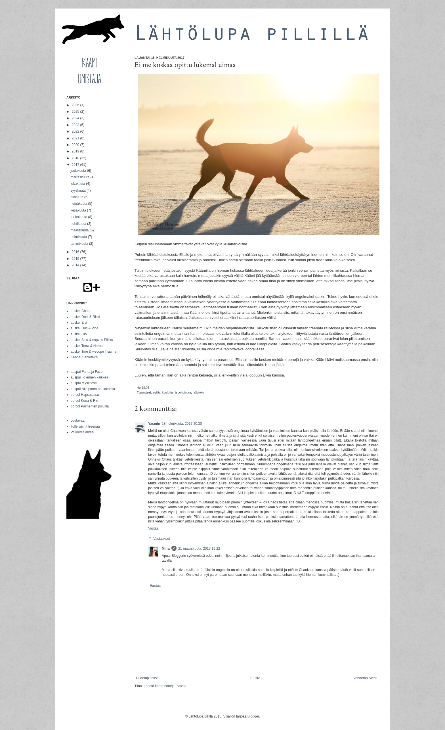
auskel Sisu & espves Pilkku (92, 340)
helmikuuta (79, 237)
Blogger (253, 716)
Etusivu (255, 678)
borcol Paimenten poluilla (90, 406)
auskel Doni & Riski (85, 317)
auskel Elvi (79, 323)
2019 (76, 151)
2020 (76, 145)
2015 (76, 259)
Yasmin (154, 424)
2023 (76, 125)
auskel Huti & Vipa (84, 328)
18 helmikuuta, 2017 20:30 (182, 424)
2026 (76, 105)
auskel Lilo (79, 334)
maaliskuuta (79, 230)
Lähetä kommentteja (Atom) (165, 686)
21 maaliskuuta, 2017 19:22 (199, 549)
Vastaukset (161, 539)
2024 (76, 118)
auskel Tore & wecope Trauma (93, 352)
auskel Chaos (81, 311)
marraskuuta (80, 177)
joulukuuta (78, 171)
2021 (76, 138)
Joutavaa (78, 420)
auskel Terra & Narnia (87, 346)
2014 (76, 265)
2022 (76, 131)
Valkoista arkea (82, 432)
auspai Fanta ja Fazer (87, 372)
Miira (166, 549)
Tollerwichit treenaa (85, 426)
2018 (76, 158)
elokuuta (77, 197)
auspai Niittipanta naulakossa (93, 389)
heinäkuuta (79, 204)
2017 (76, 165)
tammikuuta (79, 244)
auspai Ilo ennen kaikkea (89, 377)
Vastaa (153, 528)
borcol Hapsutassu (85, 395)
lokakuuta (78, 184)
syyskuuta (78, 191)
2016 (76, 252)
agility (156, 392)
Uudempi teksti (147, 678)
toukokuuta (79, 217)
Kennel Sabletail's (84, 357)
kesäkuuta (78, 210)
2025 (76, 112)
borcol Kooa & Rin (84, 401)
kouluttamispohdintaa (176, 392)
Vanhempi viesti (365, 678)
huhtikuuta (78, 224)
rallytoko (198, 392)
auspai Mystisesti (83, 383)
